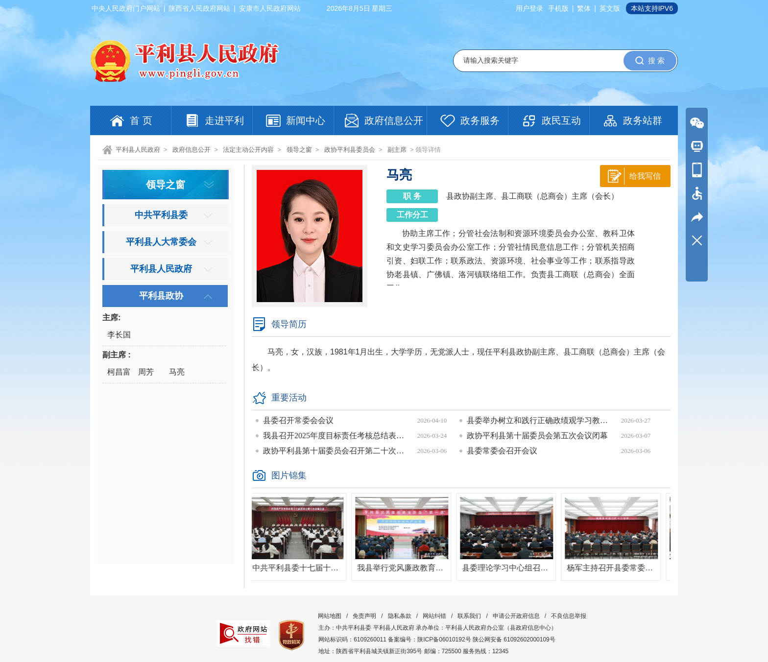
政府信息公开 (191, 149)
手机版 (558, 8)
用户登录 (529, 8)
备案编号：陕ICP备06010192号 (429, 639)
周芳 (146, 372)
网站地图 (329, 616)
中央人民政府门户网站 (126, 8)
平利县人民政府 (138, 149)
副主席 (397, 149)
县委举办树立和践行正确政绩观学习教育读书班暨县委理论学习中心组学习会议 (540, 420)
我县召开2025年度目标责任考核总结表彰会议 (336, 435)
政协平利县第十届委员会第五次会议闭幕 (537, 435)
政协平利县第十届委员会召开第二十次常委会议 (336, 451)
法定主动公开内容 (248, 149)
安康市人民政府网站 (270, 8)
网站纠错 (434, 616)
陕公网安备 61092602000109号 (514, 639)
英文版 (610, 8)
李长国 (119, 335)
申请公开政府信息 (516, 616)
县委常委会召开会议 (502, 451)
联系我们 (469, 616)
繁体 (584, 8)
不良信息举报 (568, 616)
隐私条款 (399, 616)
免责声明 (364, 616)
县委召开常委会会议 (298, 420)
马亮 (177, 372)
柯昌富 (119, 372)
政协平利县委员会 (349, 149)
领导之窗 (299, 149)
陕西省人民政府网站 (199, 8)
